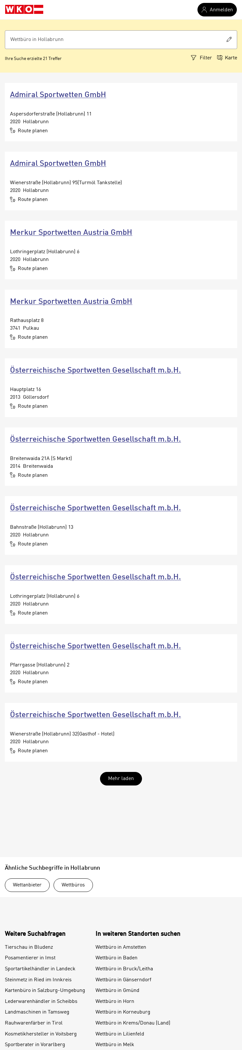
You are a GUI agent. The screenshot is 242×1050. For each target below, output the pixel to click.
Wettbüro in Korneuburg (123, 1012)
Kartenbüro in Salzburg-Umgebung (45, 990)
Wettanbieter (27, 885)
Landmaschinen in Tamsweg (37, 1012)
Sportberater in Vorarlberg (35, 1044)
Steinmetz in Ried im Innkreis (38, 980)
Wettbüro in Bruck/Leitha (124, 969)
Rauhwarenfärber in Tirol (34, 1023)
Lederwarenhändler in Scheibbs (41, 1001)
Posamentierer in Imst (30, 958)
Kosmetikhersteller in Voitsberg (41, 1034)
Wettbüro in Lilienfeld (120, 1034)
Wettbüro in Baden (116, 958)
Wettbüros (73, 885)
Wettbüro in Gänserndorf (123, 980)
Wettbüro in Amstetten (121, 947)
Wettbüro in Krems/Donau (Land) (133, 1023)
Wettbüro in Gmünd (117, 990)
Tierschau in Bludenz (29, 947)
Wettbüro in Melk (115, 1044)
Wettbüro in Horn (115, 1001)
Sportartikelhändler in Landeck (40, 969)
